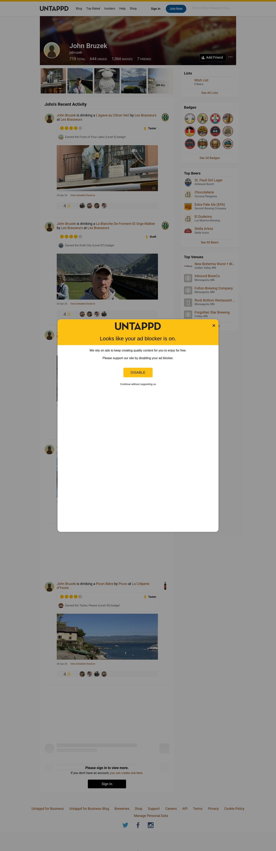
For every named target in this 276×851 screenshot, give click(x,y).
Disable (138, 372)
